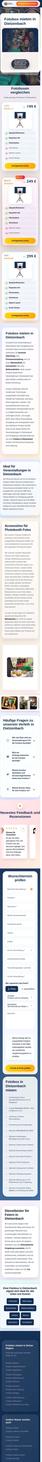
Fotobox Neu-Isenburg (15, 1389)
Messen (26, 1315)
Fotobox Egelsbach (13, 1370)
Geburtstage (27, 1301)
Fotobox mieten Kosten (15, 1455)
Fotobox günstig (12, 1458)
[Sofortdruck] (20, 1005)
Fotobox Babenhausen (15, 1378)
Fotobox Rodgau (12, 1393)
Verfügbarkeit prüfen (20, 166)
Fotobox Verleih (12, 1440)
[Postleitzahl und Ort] (20, 924)
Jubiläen (14, 1315)
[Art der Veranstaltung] (20, 950)
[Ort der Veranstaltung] (20, 976)
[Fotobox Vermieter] (9, 4)
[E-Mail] (20, 941)
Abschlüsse (12, 1322)
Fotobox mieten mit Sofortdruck (19, 1446)
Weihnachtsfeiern (27, 1308)
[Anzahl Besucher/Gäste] (20, 959)
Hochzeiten (13, 1301)
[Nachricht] (20, 1020)
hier (28, 1269)
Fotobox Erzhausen (14, 1375)
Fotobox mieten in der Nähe (17, 1431)
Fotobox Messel (12, 1363)
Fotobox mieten (12, 1428)
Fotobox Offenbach (14, 1401)
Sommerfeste (11, 1308)
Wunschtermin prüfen (27, 4)
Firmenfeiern (27, 1322)
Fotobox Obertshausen (15, 1398)
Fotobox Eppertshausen (15, 1366)
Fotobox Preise (12, 1449)
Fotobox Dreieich (13, 1386)
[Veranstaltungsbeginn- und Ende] (20, 967)
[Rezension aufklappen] (31, 829)
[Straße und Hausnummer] (20, 915)
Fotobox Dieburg (12, 1381)
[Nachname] (20, 906)
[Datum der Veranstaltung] (20, 889)
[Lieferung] (20, 997)
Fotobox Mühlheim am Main (17, 1404)
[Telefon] (20, 933)
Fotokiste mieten (13, 1437)
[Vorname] (20, 897)
